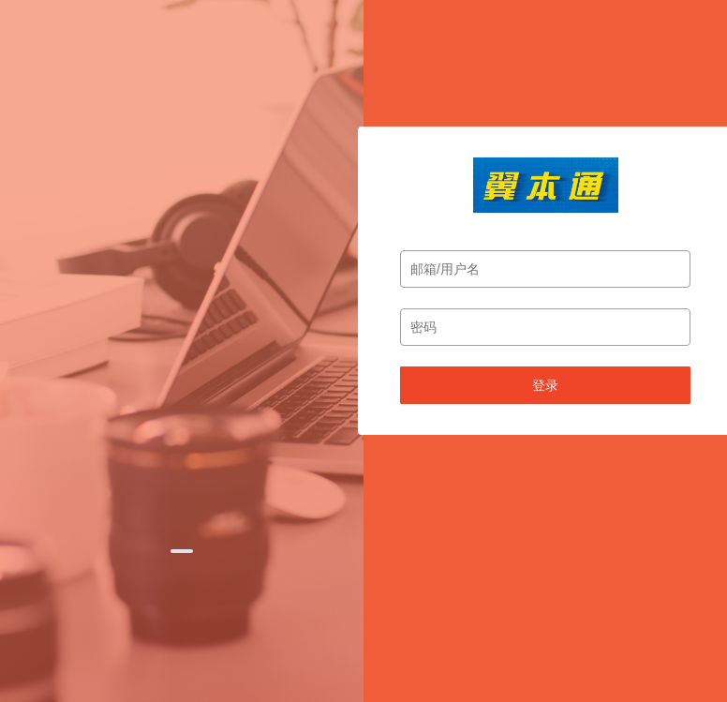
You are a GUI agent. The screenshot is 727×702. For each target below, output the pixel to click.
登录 (545, 385)
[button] (182, 551)
